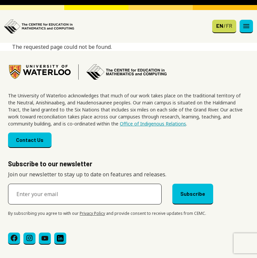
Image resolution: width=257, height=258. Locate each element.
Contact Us (30, 140)
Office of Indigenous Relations (153, 123)
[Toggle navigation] (246, 26)
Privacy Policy (92, 213)
